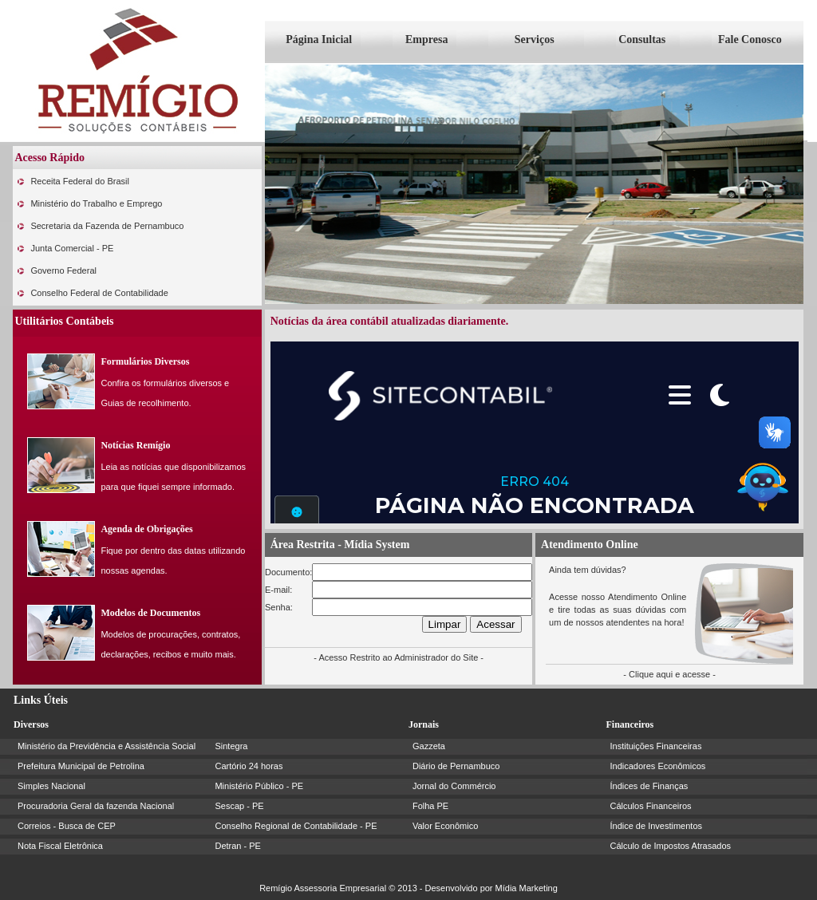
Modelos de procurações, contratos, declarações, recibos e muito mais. (170, 644)
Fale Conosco (750, 39)
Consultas (641, 39)
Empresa (426, 39)
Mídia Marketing (526, 888)
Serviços (535, 39)
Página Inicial (319, 39)
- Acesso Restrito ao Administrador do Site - (398, 657)
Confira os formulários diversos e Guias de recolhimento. (165, 393)
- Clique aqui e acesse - (669, 674)
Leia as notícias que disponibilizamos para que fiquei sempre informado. (173, 476)
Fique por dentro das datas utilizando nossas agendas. (173, 560)
